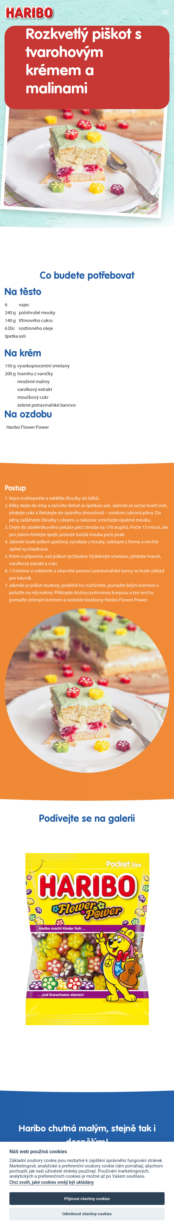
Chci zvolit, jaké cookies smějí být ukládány (51, 1182)
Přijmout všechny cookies (87, 1198)
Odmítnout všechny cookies (87, 1214)
